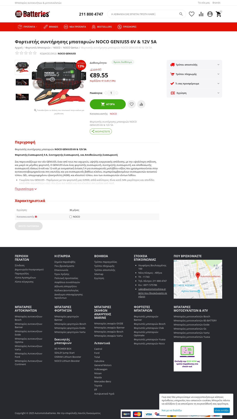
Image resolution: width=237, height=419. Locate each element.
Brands (216, 2)
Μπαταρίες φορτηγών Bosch (70, 323)
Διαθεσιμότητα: (98, 62)
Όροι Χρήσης (61, 274)
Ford (96, 353)
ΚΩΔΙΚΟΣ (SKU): (48, 53)
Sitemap (98, 274)
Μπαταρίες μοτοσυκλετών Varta (191, 332)
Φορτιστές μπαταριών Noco (149, 343)
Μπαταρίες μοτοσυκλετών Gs (190, 328)
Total (97, 357)
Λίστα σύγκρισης (24, 281)
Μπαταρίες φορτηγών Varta (69, 332)
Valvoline (99, 361)
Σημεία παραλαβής (64, 261)
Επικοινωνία (61, 270)
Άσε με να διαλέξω (172, 410)
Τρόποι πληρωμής (104, 266)
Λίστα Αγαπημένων (25, 277)
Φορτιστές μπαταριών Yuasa (149, 339)
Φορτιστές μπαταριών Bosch (150, 323)
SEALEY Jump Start (64, 352)
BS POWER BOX (62, 348)
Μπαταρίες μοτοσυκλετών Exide (191, 324)
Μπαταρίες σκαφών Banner (109, 327)
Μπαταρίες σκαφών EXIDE (108, 323)
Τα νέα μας (204, 2)
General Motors (102, 365)
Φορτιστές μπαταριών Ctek (149, 328)
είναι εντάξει (222, 410)
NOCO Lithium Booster (67, 361)
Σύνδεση (19, 265)
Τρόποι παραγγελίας (105, 261)
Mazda (98, 377)
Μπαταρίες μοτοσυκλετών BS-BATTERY (195, 320)
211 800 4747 (91, 14)
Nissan (98, 373)
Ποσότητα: (96, 93)
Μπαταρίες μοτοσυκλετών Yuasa (192, 336)
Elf (95, 389)
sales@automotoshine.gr (152, 289)
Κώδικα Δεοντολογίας (66, 290)
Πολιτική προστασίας (66, 278)
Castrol (98, 348)
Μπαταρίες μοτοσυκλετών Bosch (192, 316)
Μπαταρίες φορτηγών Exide (69, 328)
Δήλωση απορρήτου (65, 286)
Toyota (98, 385)
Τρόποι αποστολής (104, 270)
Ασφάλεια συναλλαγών (67, 282)
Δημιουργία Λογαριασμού (29, 269)
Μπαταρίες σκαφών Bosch (108, 331)
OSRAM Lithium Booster (67, 356)
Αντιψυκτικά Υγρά (104, 393)
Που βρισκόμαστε (64, 266)
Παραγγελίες (22, 273)
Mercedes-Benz (102, 381)
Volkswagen (100, 369)
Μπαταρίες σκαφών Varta (108, 335)
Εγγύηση (99, 278)
